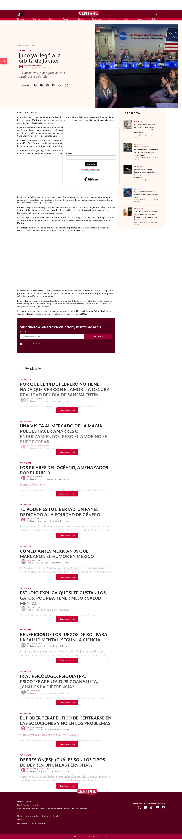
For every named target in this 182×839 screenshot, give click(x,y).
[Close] (119, 126)
